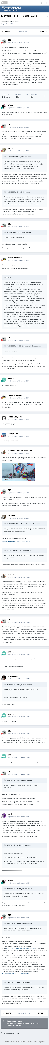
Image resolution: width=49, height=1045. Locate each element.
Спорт (16, 24)
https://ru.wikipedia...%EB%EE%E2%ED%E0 (20, 948)
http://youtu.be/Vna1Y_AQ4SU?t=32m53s (16, 542)
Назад (7, 31)
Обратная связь (32, 1042)
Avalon (11, 378)
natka (10, 148)
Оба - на (11, 574)
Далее (41, 31)
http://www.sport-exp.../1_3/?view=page (15, 973)
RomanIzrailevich (12, 22)
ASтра (10, 105)
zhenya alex (13, 434)
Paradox (11, 515)
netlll (10, 814)
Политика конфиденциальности (14, 1042)
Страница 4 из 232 (24, 31)
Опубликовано (18, 42)
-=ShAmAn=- (13, 676)
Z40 (9, 40)
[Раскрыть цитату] (4, 157)
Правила (42, 1042)
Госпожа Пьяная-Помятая (20, 450)
